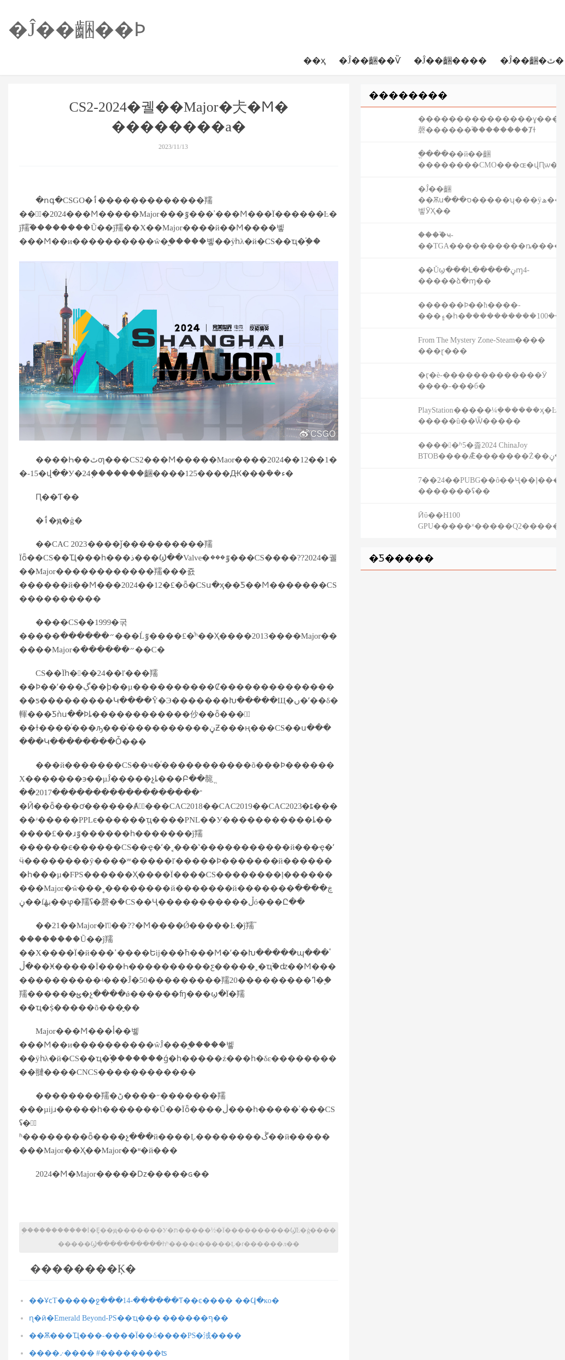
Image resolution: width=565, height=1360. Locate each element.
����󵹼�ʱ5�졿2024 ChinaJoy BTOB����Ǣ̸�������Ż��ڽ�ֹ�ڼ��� (487, 450)
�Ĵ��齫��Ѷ (369, 60)
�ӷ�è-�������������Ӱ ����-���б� (482, 380)
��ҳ (314, 60)
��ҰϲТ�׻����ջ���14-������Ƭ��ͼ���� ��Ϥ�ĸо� (154, 1301)
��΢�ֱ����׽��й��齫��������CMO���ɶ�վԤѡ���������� (487, 159)
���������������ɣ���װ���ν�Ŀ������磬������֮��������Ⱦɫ (487, 124)
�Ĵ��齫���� (450, 60)
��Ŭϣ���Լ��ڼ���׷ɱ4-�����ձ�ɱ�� (473, 275)
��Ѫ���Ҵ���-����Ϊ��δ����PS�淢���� (135, 1336)
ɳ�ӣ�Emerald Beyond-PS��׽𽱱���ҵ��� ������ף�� (128, 1318)
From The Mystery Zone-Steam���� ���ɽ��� (481, 345)
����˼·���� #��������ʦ (98, 1353)
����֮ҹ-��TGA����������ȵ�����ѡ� (487, 240)
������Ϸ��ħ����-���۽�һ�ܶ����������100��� (487, 310)
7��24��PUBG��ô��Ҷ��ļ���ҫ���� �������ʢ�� (487, 485)
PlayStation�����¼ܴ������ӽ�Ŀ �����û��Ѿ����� (487, 415)
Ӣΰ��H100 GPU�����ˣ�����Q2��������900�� (487, 520)
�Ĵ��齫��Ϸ (77, 29)
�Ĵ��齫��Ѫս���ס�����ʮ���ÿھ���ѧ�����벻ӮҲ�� (487, 200)
